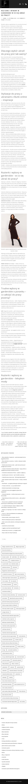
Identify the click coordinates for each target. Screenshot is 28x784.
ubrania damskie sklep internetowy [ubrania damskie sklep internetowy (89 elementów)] (10, 698)
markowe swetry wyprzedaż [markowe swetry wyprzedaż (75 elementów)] (8, 625)
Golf (2, 311)
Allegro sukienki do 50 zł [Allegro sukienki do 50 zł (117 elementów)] (7, 546)
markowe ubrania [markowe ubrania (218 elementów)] (6, 629)
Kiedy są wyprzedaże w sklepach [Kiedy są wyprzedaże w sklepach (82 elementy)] (9, 605)
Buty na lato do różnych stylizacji (9, 532)
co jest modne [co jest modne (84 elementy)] (5, 564)
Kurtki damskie (5, 759)
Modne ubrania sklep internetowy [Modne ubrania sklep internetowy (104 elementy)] (10, 643)
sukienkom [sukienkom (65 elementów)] (17, 674)
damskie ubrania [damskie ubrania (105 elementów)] (6, 567)
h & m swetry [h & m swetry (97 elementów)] (5, 581)
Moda (3, 725)
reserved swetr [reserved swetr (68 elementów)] (20, 656)
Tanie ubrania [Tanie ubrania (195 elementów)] (22, 691)
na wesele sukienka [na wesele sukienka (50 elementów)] (12, 650)
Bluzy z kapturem (6, 755)
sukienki (23, 84)
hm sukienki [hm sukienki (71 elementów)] (13, 581)
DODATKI (4, 757)
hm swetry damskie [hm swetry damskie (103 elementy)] (6, 584)
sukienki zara (22, 436)
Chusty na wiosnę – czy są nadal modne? (11, 485)
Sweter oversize (5, 263)
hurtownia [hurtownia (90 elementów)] (16, 588)
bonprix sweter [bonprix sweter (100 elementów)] (5, 557)
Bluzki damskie (5, 732)
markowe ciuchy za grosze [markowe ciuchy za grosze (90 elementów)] (8, 619)
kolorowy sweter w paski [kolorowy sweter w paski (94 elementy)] (7, 608)
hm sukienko (16, 432)
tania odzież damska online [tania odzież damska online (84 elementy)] (8, 681)
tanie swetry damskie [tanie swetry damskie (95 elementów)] (7, 687)
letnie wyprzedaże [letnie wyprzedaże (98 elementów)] (20, 608)
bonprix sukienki (8, 432)
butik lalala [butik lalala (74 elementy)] (14, 557)
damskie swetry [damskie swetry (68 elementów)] (15, 564)
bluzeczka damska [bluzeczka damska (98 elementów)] (6, 550)
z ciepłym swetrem (18, 343)
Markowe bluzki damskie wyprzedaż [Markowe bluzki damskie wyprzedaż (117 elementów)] (10, 615)
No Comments (21, 18)
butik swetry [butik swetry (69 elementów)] (5, 560)
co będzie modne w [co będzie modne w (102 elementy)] (15, 560)
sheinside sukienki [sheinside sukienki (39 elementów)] (16, 660)
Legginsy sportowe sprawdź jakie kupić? (11, 528)
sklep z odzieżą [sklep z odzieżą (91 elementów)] (15, 663)
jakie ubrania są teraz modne (8, 745)
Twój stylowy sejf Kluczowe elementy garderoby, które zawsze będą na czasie (21, 445)
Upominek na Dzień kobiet (8, 525)
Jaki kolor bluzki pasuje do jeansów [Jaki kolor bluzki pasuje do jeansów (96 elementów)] (10, 601)
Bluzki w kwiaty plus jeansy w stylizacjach (11, 519)
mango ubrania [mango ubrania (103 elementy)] (5, 612)
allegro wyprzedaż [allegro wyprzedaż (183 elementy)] (20, 546)
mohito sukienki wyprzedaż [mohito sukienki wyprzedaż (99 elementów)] (8, 646)
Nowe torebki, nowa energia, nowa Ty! (10, 517)
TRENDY (3, 766)
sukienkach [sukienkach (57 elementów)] (4, 667)
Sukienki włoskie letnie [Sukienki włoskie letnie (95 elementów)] (7, 674)
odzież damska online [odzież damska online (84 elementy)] (7, 653)
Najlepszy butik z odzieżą (7, 727)
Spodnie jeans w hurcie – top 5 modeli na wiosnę (13, 475)
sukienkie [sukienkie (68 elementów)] (4, 670)
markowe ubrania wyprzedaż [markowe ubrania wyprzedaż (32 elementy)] (9, 632)
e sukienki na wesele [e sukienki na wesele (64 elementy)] (7, 574)
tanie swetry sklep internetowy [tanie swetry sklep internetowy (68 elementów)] (9, 691)
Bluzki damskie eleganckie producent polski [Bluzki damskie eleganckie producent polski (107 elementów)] (12, 553)
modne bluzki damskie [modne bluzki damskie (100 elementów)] (7, 639)
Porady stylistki (6, 19)
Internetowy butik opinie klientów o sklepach (12, 743)
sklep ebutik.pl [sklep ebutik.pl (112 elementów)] (5, 663)
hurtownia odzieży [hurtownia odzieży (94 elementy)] (6, 591)
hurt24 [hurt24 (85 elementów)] (15, 584)
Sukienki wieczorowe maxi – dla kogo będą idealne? (14, 477)
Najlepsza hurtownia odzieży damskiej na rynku (13, 750)
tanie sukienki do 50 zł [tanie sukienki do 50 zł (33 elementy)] (19, 684)
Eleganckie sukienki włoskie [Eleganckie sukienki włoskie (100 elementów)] (8, 570)
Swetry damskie (5, 764)
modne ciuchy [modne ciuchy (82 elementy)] (18, 639)
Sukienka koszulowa (6, 200)
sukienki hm (16, 436)
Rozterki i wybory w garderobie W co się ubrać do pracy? (13, 13)
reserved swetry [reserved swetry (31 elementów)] (6, 660)
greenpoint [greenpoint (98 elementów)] (22, 577)
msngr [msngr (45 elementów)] (3, 650)
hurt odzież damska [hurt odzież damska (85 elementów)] (6, 588)
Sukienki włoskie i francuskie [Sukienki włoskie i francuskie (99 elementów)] (15, 670)
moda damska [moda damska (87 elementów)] (22, 636)
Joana (4, 18)
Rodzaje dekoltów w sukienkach (9, 741)
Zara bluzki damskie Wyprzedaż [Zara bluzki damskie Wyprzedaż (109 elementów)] (9, 701)
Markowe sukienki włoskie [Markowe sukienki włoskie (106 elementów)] (8, 622)
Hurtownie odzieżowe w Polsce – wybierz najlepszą (13, 472)
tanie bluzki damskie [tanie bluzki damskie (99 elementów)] (7, 684)
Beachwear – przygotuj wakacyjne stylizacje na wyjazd (14, 483)
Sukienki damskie (6, 729)
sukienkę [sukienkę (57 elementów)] (4, 677)
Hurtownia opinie (6, 748)
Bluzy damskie (5, 734)
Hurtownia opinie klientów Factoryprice (10, 768)
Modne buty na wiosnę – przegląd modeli (11, 530)
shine (11, 436)
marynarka (10, 319)
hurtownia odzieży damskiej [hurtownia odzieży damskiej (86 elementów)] (8, 595)
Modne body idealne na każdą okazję (10, 488)
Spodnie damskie (6, 761)
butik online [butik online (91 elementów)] (22, 557)
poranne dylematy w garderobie (18, 434)
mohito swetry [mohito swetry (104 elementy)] (20, 646)
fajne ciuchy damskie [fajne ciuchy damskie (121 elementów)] (19, 574)
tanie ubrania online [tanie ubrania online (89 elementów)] (6, 694)
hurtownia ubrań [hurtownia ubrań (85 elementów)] (21, 595)
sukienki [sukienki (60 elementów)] (12, 667)
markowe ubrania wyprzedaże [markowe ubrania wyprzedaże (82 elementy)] (9, 636)
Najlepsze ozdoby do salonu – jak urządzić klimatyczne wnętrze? (7, 443)
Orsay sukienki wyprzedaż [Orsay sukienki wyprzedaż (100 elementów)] (8, 656)
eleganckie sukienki (17, 390)
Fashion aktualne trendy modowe (9, 722)
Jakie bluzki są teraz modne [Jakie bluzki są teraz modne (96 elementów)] (16, 598)
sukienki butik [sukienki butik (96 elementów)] (20, 667)
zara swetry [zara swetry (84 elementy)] (22, 701)
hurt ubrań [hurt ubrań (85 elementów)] (4, 598)
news (3, 738)
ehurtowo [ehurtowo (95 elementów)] (15, 567)
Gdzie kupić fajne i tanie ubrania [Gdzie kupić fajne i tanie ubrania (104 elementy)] (9, 577)
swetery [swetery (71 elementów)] (11, 677)
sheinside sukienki (5, 436)
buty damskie (5, 736)
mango (20, 432)
